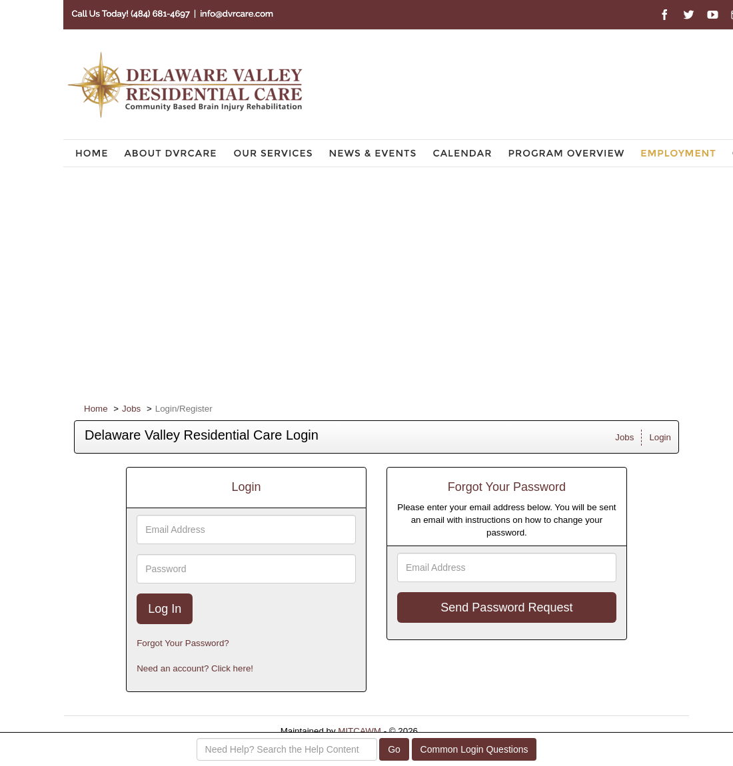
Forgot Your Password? (183, 643)
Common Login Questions (474, 749)
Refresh (457, 731)
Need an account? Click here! (195, 668)
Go (394, 749)
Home (96, 409)
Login (660, 437)
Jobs (131, 409)
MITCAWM (359, 731)
